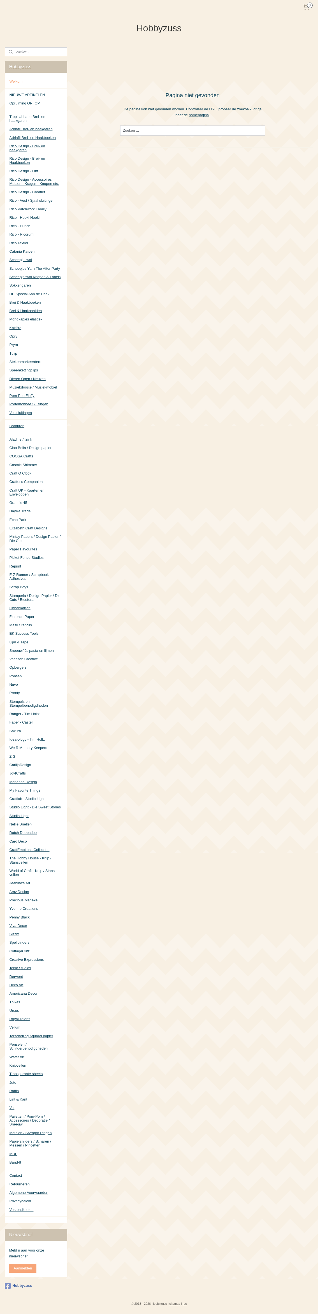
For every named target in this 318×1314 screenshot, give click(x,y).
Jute (12, 1082)
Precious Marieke (23, 900)
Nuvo (13, 684)
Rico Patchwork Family (27, 209)
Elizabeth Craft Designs (28, 528)
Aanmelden (22, 1268)
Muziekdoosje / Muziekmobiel (33, 387)
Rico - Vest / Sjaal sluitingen (31, 200)
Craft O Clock (20, 473)
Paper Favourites (23, 549)
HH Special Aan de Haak (29, 294)
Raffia (14, 1091)
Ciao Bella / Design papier (30, 448)
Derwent (16, 977)
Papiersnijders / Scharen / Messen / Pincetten (30, 1143)
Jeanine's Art (19, 883)
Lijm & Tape (18, 642)
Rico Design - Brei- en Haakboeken (27, 160)
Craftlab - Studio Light (27, 799)
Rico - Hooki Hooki (24, 217)
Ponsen (15, 676)
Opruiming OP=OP (24, 103)
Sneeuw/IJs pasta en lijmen (31, 650)
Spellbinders (19, 942)
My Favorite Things (24, 790)
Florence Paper (21, 617)
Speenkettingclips (23, 370)
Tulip (13, 353)
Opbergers (17, 667)
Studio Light (19, 816)
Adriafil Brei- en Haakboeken (32, 138)
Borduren (16, 426)
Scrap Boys (18, 587)
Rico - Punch (19, 226)
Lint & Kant (18, 1099)
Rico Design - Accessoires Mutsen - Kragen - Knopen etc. (34, 181)
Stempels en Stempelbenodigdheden (28, 703)
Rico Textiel (18, 243)
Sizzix (14, 934)
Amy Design (19, 892)
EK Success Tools (23, 633)
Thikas (14, 1002)
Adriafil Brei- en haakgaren (30, 129)
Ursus (14, 1010)
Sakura (15, 731)
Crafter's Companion (26, 482)
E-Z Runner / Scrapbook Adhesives (28, 577)
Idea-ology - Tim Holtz (27, 739)
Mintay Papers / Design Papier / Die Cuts (35, 538)
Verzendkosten (21, 1210)
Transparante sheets (26, 1074)
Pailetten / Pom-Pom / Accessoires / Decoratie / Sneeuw (29, 1120)
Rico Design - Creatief (27, 192)
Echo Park (17, 520)
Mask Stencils (20, 625)
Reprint (15, 566)
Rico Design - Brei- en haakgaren (27, 148)
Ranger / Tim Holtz (24, 714)
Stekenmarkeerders (25, 362)
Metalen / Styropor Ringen (30, 1133)
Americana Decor (23, 993)
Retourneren (19, 1184)
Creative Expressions (26, 959)
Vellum (14, 1027)
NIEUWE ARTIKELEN (27, 95)
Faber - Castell (21, 722)
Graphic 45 (18, 503)
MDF (13, 1154)
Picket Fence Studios (26, 557)
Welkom (15, 81)
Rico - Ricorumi (21, 234)
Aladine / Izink (20, 439)
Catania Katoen (21, 251)
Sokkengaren (20, 285)
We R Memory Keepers (28, 748)
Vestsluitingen (20, 413)
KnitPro (15, 328)
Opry (13, 336)
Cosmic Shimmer (23, 465)
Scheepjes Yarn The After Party (34, 268)
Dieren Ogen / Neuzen (27, 379)
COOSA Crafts (21, 456)
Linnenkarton (19, 608)
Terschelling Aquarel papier (31, 1036)
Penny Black (19, 917)
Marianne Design (23, 782)
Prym (13, 345)
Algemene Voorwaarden (28, 1192)
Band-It (15, 1162)
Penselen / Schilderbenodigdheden (28, 1046)
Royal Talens (19, 1019)
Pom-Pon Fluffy (21, 396)
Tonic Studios (20, 968)
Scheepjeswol (20, 260)
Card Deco (18, 841)
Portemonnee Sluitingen (28, 404)
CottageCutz (19, 951)
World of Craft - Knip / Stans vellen (32, 873)
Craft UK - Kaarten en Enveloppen (26, 492)
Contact (15, 1175)
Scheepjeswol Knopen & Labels (35, 277)
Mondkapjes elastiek (25, 319)
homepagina (199, 115)
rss (185, 1303)
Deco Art (16, 985)
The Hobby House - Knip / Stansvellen (30, 860)
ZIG (12, 756)
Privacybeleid (20, 1201)
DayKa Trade (20, 511)
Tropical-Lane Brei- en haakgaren (27, 119)
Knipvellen (17, 1065)
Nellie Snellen (20, 824)
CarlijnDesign (20, 765)
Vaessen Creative (23, 659)
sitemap (175, 1303)
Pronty (14, 693)
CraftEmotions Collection (29, 850)
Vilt (11, 1108)
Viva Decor (18, 926)
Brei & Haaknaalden (25, 311)
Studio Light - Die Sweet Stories (35, 807)
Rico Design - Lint (23, 171)
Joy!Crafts (17, 773)
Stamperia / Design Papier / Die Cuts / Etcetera (34, 598)
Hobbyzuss (18, 1286)
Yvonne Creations (23, 908)
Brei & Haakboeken (25, 302)
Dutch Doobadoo (23, 833)
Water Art (16, 1057)
